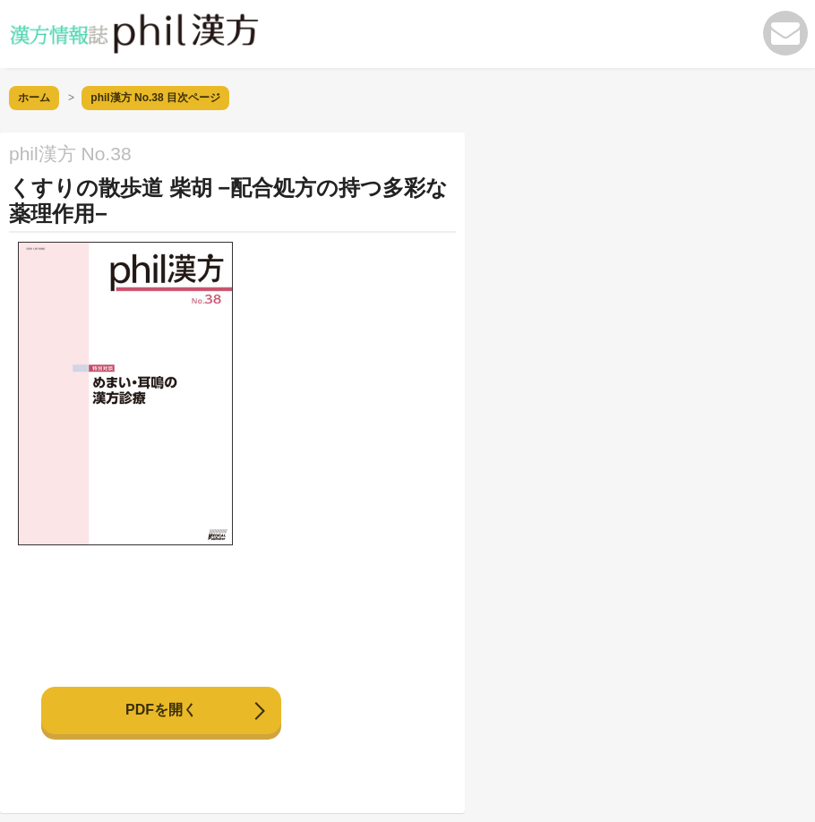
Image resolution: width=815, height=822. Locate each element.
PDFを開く (161, 709)
